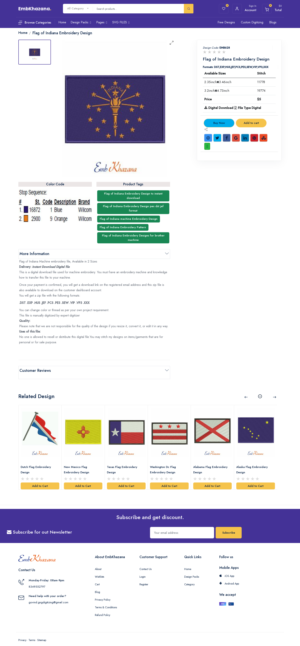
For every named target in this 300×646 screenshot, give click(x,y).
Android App (229, 578)
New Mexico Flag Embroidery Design (77, 464)
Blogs (272, 22)
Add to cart (251, 123)
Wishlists (99, 571)
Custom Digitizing (252, 22)
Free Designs (226, 22)
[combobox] (78, 8)
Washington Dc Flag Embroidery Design (164, 464)
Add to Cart (40, 480)
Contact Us (145, 563)
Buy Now (219, 123)
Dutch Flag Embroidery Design (37, 464)
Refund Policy (102, 609)
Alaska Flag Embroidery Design (253, 464)
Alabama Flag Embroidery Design (211, 464)
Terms (32, 634)
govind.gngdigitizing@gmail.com (48, 597)
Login (142, 571)
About (98, 563)
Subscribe (228, 527)
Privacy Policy (102, 594)
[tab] (34, 52)
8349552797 (37, 581)
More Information (34, 254)
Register (143, 579)
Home (187, 563)
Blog (97, 586)
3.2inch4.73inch (216, 90)
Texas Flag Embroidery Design (123, 464)
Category (189, 579)
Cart (97, 579)
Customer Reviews (35, 370)
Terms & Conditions (106, 602)
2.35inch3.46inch (217, 82)
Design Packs (191, 571)
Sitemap (41, 634)
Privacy (22, 634)
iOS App (226, 570)
